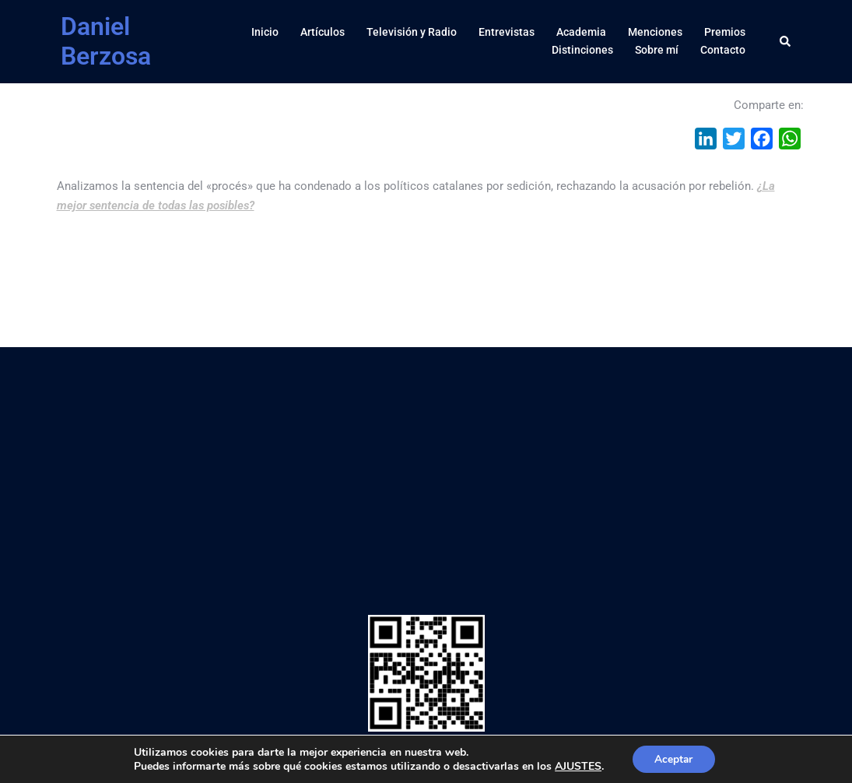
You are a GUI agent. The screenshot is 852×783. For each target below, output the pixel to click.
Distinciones (582, 50)
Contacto (722, 50)
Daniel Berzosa (106, 41)
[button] (786, 41)
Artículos (322, 32)
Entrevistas (507, 32)
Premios (724, 32)
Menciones (655, 32)
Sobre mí (656, 50)
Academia (581, 32)
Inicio (265, 32)
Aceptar (673, 758)
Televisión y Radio (411, 32)
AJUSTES (576, 766)
